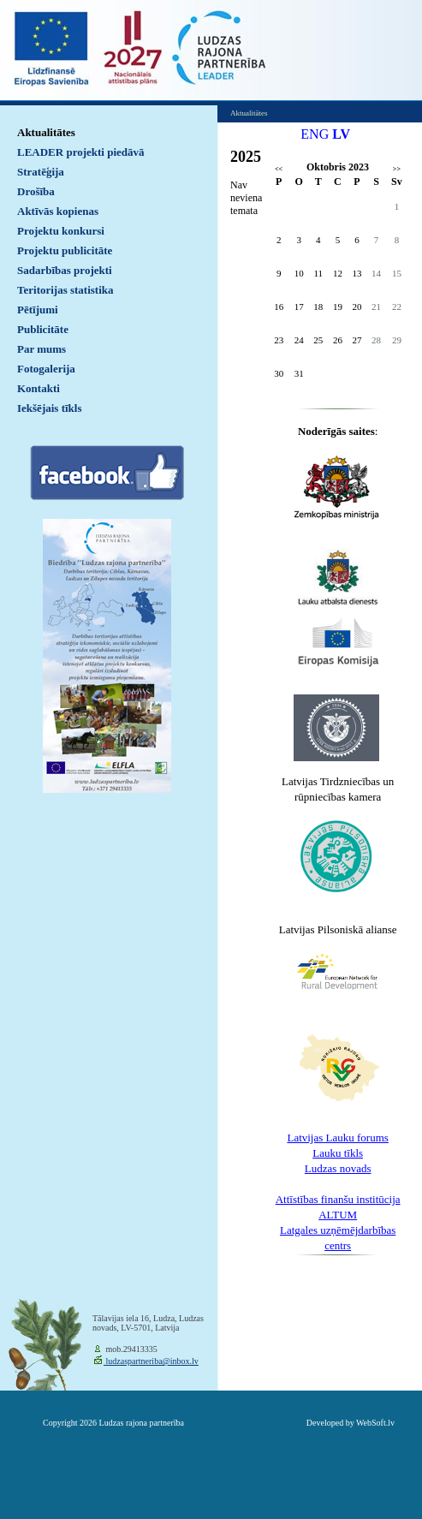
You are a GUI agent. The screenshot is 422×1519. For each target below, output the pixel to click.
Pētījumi (37, 309)
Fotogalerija (46, 368)
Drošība (36, 191)
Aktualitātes (46, 132)
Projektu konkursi (60, 230)
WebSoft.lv (375, 1422)
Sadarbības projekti (64, 270)
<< (278, 169)
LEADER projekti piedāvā (81, 152)
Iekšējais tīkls (49, 408)
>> (397, 169)
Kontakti (38, 388)
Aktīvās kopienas (57, 211)
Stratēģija (40, 171)
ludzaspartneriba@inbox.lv (151, 1361)
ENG (314, 134)
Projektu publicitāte (64, 250)
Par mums (41, 349)
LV (341, 134)
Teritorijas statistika (65, 289)
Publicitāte (42, 329)
